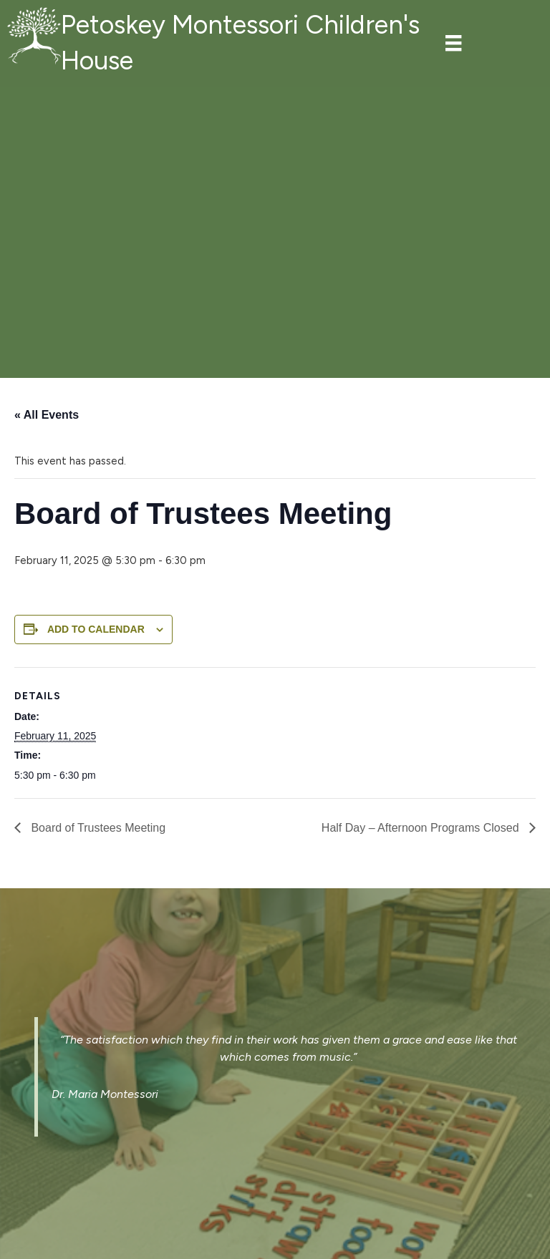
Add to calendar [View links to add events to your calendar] (96, 629)
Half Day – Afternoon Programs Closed (422, 828)
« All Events (46, 415)
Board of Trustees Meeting (96, 828)
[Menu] (453, 43)
